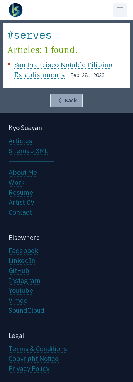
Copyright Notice (34, 358)
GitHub (19, 270)
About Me (23, 172)
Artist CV (21, 202)
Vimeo (18, 300)
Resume (21, 192)
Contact (20, 212)
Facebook (23, 250)
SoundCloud (26, 310)
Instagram (24, 280)
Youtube (21, 290)
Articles (20, 140)
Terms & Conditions (38, 348)
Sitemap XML (28, 150)
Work (16, 182)
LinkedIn (22, 260)
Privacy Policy (29, 368)
